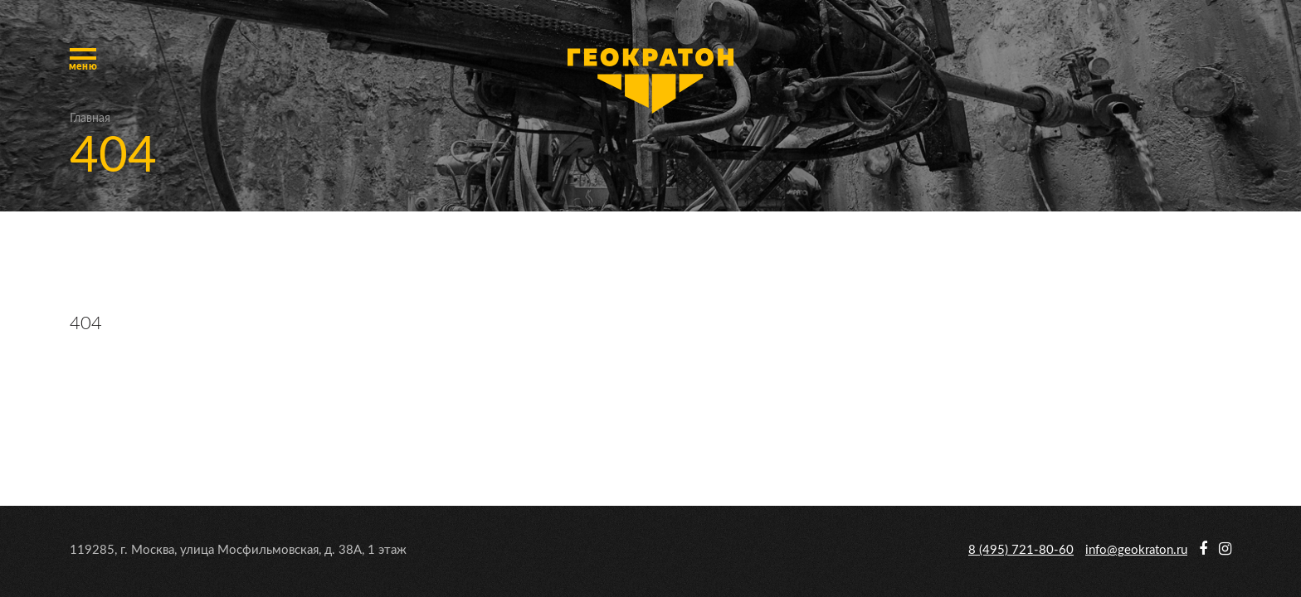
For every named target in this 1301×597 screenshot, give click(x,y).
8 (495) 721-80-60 (1021, 550)
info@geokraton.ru (1136, 550)
